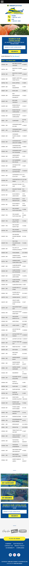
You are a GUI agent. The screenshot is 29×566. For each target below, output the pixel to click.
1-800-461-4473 (16, 17)
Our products (18, 543)
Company (8, 543)
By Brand (16, 56)
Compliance (20, 548)
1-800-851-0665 (16, 21)
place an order (14, 538)
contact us (9, 545)
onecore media (18, 563)
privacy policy (19, 545)
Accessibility (10, 548)
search (14, 51)
